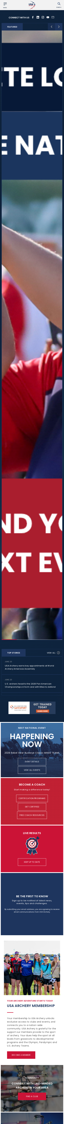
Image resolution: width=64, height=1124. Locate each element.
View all (53, 652)
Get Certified (32, 806)
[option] (32, 335)
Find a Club (32, 1096)
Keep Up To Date (32, 862)
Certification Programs (32, 798)
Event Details (32, 761)
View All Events (32, 770)
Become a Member (21, 1055)
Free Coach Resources (32, 815)
